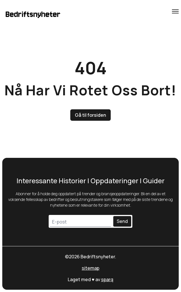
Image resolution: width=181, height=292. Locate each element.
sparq (107, 279)
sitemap (90, 268)
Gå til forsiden (90, 115)
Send (122, 221)
